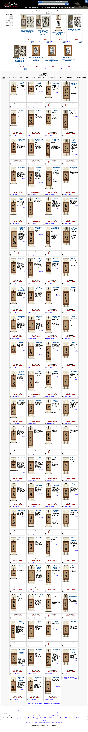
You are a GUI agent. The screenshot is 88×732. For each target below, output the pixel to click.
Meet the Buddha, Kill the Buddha (74, 83)
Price (11, 16)
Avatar (73, 316)
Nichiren (56, 371)
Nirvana (73, 566)
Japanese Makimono (28, 717)
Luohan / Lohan (56, 427)
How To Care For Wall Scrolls (45, 712)
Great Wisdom (39, 342)
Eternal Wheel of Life (21, 317)
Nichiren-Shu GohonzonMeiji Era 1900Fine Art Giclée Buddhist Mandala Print (52, 59)
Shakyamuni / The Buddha (55, 140)
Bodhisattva (73, 258)
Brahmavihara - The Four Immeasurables (73, 595)
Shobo (73, 400)
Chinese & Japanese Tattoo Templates (60, 712)
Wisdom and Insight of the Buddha (39, 169)
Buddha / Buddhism (39, 82)
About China (18, 713)
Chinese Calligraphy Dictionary (54, 715)
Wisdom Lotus (56, 342)
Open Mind (21, 400)
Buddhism (21, 110)
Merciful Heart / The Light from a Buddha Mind (56, 260)
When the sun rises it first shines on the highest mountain (22, 652)
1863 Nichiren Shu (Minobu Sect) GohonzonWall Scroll (58, 34)
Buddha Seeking (73, 198)
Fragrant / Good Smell (21, 458)
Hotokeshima (21, 484)
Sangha (73, 342)
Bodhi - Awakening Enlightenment (21, 289)
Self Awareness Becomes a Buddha (22, 229)
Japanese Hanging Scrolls (22, 718)
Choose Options (32, 68)
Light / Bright (21, 342)
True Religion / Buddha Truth (21, 259)
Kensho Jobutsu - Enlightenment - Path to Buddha (55, 229)
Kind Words (38, 510)
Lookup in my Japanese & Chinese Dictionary (70, 678)
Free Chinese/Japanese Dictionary (40, 715)
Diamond (56, 621)
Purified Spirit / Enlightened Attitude (73, 651)
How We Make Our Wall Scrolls (15, 712)
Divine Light (38, 400)
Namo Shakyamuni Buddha (74, 229)
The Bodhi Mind (21, 510)
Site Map (44, 720)
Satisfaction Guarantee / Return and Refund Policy (51, 722)
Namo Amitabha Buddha (74, 141)
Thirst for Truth (73, 427)
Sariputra (56, 537)
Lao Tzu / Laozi (56, 595)
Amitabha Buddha (73, 110)
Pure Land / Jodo (73, 457)
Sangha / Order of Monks (56, 401)
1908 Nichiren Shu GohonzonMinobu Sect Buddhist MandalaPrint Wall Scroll (27, 32)
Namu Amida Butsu (39, 317)
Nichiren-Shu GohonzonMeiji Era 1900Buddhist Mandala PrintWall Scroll (43, 32)
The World (21, 427)
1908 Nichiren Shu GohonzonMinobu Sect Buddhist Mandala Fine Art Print (68, 59)
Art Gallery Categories (16, 710)
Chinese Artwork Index (5, 718)
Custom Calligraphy (36, 7)
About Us (13, 713)
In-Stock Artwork (51, 7)
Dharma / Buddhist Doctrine (39, 288)
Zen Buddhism (74, 510)
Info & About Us (64, 7)
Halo (21, 595)
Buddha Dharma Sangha (38, 228)
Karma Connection (56, 484)
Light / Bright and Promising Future (38, 650)
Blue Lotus (21, 537)
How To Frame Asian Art (27, 715)
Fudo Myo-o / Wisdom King (21, 622)
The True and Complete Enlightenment (21, 373)
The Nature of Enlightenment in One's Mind (73, 539)
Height (10, 17)
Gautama (39, 371)
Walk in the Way (56, 287)
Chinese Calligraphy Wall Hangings (47, 717)
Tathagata (56, 457)
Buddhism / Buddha (21, 82)
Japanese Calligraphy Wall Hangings (63, 717)
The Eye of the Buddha (21, 198)
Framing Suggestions (17, 715)
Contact (74, 7)
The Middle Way (55, 677)
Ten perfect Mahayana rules (73, 622)
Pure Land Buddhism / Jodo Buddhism (56, 567)
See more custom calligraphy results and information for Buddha (44, 703)
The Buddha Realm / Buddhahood (39, 140)
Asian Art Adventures (32, 713)
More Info (23, 89)
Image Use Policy (29, 722)
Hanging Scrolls (36, 717)
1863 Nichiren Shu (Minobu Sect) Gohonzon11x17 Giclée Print (36, 59)
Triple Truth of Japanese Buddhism (39, 567)
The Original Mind (39, 595)
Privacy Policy (37, 722)
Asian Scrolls (13, 718)
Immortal (21, 566)
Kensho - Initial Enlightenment (39, 458)
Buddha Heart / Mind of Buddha (56, 82)
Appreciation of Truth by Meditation (21, 679)
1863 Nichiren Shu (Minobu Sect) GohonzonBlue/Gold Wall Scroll (74, 31)
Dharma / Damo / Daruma (21, 168)
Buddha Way (56, 198)
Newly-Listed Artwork (26, 710)
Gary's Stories (24, 713)
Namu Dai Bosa (38, 427)
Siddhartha (73, 287)
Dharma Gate (73, 371)
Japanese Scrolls (75, 717)
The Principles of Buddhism (56, 511)
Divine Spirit (73, 484)
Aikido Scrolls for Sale (33, 718)
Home (25, 7)
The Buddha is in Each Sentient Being (56, 169)
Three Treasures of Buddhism (56, 317)
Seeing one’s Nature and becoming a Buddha (38, 260)
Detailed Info (23, 41)
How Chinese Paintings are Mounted (30, 712)
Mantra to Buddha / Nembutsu (21, 140)
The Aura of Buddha (38, 111)
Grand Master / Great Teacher (39, 484)
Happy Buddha (38, 198)
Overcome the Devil (39, 538)
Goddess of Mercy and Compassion (56, 650)
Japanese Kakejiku (19, 717)
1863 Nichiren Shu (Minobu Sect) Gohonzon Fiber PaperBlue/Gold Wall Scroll (20, 60)
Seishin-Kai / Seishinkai (38, 622)
